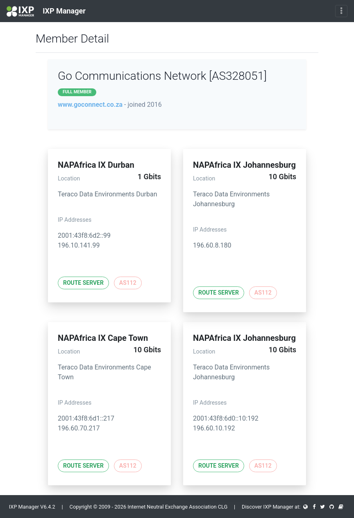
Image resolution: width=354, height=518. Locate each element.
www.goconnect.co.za (90, 104)
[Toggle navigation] (341, 11)
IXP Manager (46, 11)
